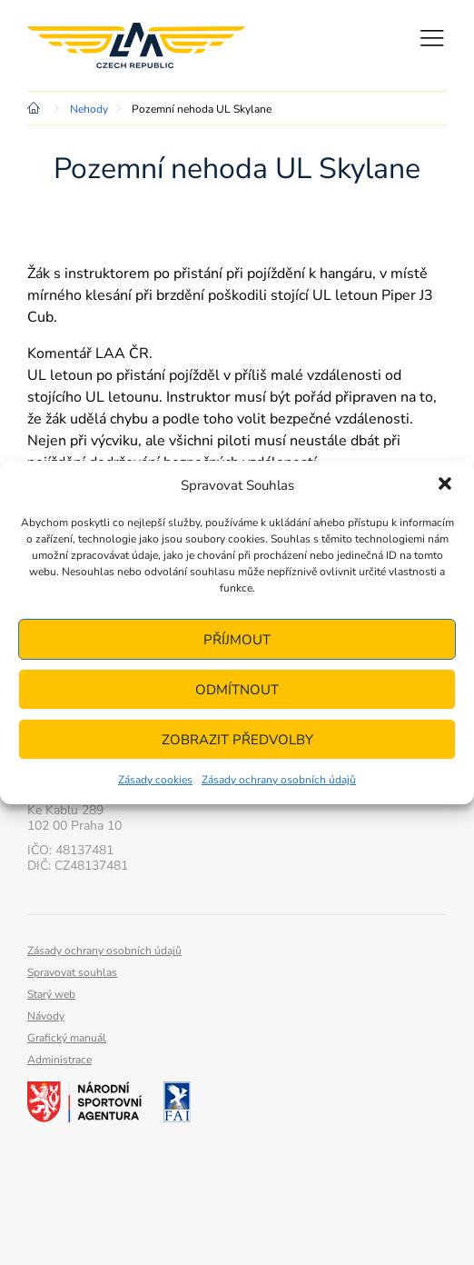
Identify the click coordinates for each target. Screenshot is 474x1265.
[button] (445, 485)
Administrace (59, 1059)
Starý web (51, 994)
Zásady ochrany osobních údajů (279, 779)
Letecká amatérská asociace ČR (136, 45)
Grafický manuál (66, 1038)
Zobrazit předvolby (237, 740)
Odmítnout (237, 690)
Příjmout (237, 640)
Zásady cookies (155, 779)
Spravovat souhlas (72, 972)
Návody (45, 1016)
